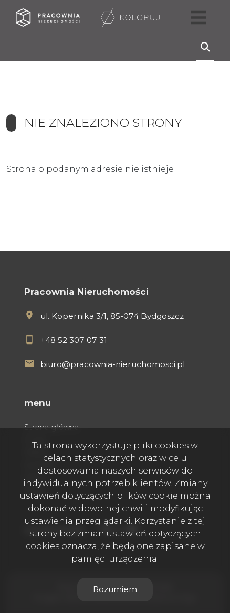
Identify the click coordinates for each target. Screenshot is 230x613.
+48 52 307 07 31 (73, 340)
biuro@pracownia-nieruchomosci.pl (112, 364)
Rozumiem (115, 589)
